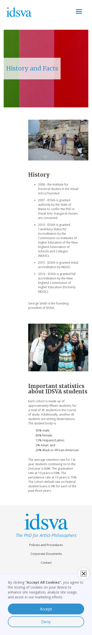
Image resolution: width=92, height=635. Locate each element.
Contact (46, 563)
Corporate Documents (46, 554)
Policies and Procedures (46, 545)
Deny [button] (46, 621)
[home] (26, 11)
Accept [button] (46, 609)
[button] (79, 11)
